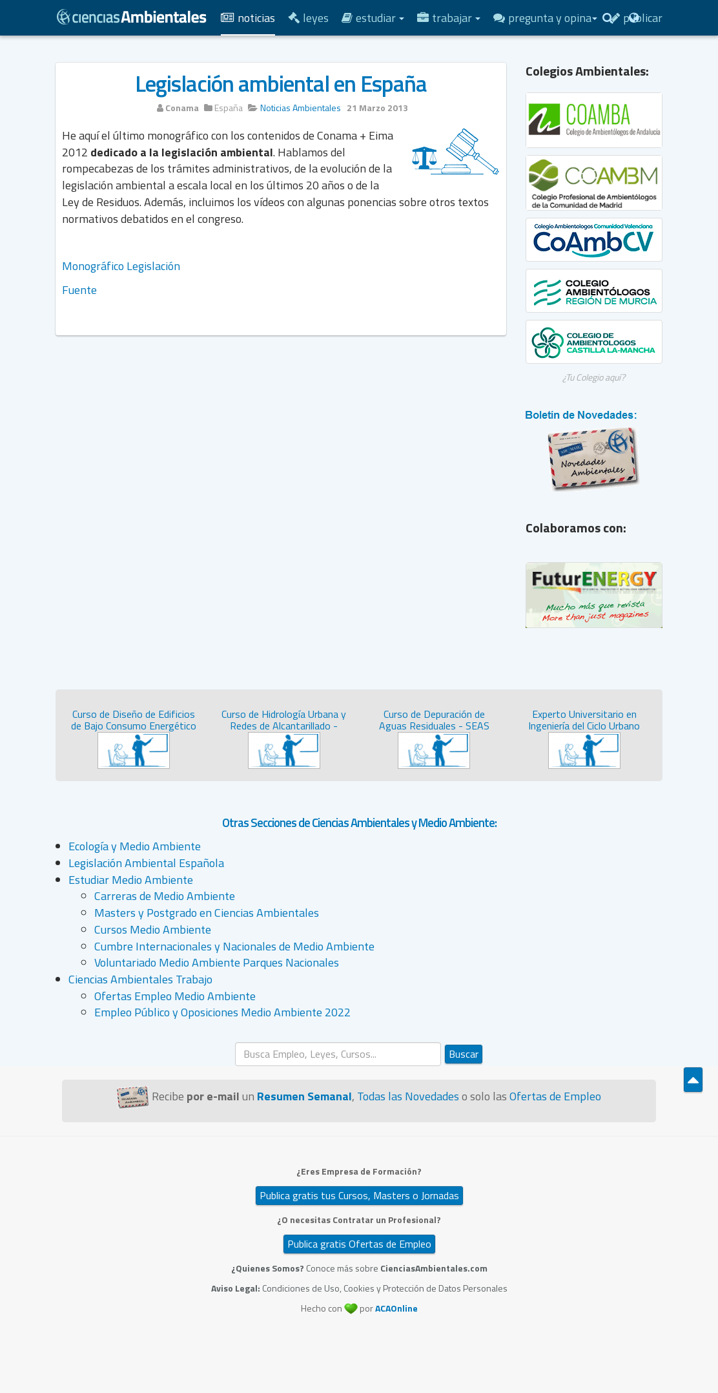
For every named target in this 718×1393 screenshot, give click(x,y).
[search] (338, 1054)
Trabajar (448, 17)
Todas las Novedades (408, 1096)
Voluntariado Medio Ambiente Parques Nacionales (216, 962)
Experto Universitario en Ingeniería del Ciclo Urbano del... (584, 725)
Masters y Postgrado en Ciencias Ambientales (206, 912)
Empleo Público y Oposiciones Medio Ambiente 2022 (222, 1012)
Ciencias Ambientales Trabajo (140, 979)
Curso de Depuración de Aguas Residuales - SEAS (434, 719)
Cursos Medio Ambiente (152, 929)
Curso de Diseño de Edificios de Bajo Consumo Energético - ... (133, 725)
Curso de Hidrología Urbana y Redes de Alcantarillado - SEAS (283, 725)
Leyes (308, 17)
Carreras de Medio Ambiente (164, 896)
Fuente (79, 289)
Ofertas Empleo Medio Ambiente (175, 996)
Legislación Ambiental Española (146, 863)
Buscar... (235, 1042)
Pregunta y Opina (545, 17)
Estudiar (373, 17)
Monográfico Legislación (121, 266)
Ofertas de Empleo (555, 1096)
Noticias (248, 17)
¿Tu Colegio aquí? (593, 377)
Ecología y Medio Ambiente (134, 846)
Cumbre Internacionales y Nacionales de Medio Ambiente (234, 946)
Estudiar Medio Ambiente (130, 879)
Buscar (463, 1054)
